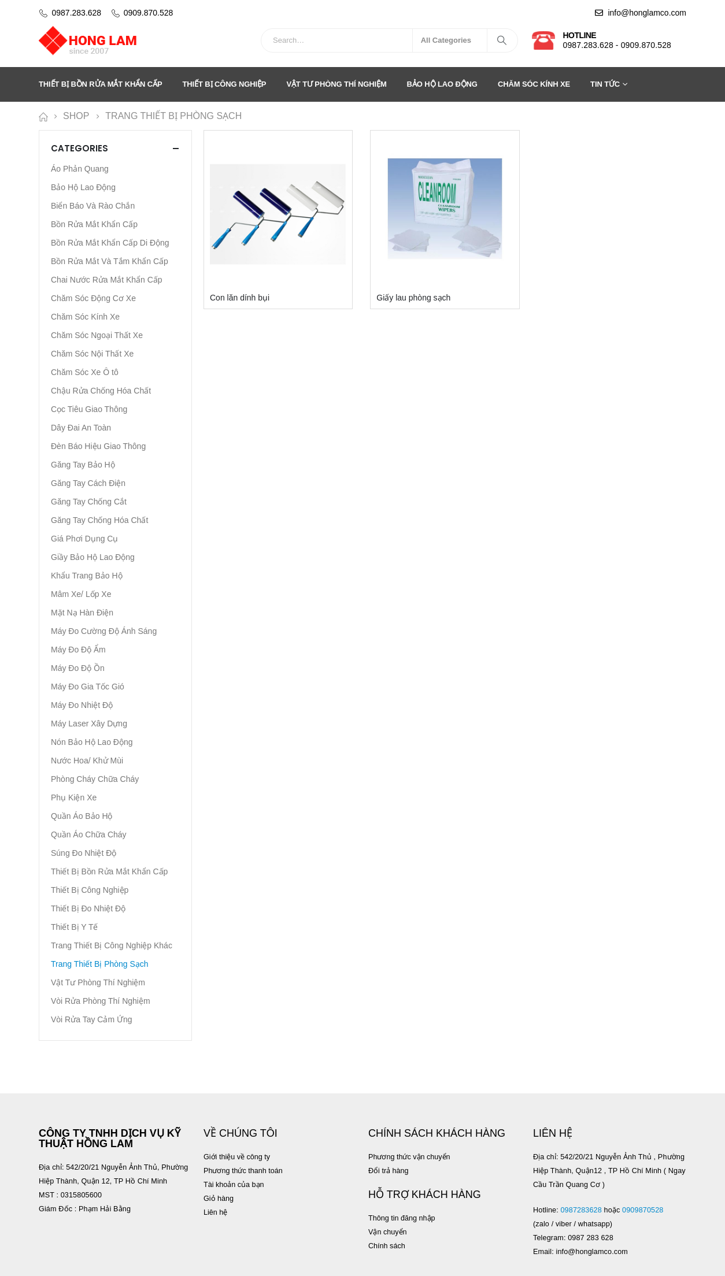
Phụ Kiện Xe (74, 797)
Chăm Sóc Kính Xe (534, 84)
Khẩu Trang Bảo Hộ (87, 575)
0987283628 (580, 1210)
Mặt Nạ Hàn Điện (82, 612)
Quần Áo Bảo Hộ (82, 816)
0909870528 (643, 1210)
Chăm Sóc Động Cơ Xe (93, 298)
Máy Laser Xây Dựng (89, 723)
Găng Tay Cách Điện (88, 483)
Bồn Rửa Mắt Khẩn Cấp (94, 224)
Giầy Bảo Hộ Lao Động (93, 557)
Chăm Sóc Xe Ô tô (85, 372)
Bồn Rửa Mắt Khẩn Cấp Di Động (110, 242)
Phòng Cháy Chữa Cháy (95, 779)
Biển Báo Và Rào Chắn (93, 205)
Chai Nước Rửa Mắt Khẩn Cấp (106, 279)
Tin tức (605, 84)
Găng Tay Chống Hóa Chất (99, 520)
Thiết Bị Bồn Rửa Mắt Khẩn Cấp (100, 84)
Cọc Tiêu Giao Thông (89, 409)
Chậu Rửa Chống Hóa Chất (101, 390)
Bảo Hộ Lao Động (442, 84)
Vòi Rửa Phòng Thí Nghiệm (100, 1001)
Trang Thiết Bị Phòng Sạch (100, 964)
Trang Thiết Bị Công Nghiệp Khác (111, 945)
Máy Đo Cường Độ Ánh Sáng (104, 631)
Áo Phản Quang (80, 168)
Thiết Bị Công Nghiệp (225, 84)
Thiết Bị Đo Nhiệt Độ (88, 908)
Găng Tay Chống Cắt (89, 501)
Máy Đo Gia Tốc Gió (87, 686)
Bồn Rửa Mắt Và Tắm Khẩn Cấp (109, 261)
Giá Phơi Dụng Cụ (84, 538)
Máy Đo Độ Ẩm (78, 649)
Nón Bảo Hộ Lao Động (92, 742)
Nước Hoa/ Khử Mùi (87, 760)
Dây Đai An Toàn (81, 427)
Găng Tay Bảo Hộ (83, 464)
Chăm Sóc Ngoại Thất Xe (97, 335)
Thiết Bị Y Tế (74, 927)
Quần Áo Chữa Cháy (89, 834)
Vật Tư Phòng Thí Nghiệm (336, 84)
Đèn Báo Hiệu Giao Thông (98, 446)
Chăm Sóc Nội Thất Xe (92, 353)
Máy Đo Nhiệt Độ (82, 705)
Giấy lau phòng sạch (413, 297)
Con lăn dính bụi (239, 297)
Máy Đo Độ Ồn (78, 668)
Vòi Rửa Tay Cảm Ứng (91, 1019)
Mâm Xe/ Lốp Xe (81, 594)
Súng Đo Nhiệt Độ (83, 853)
